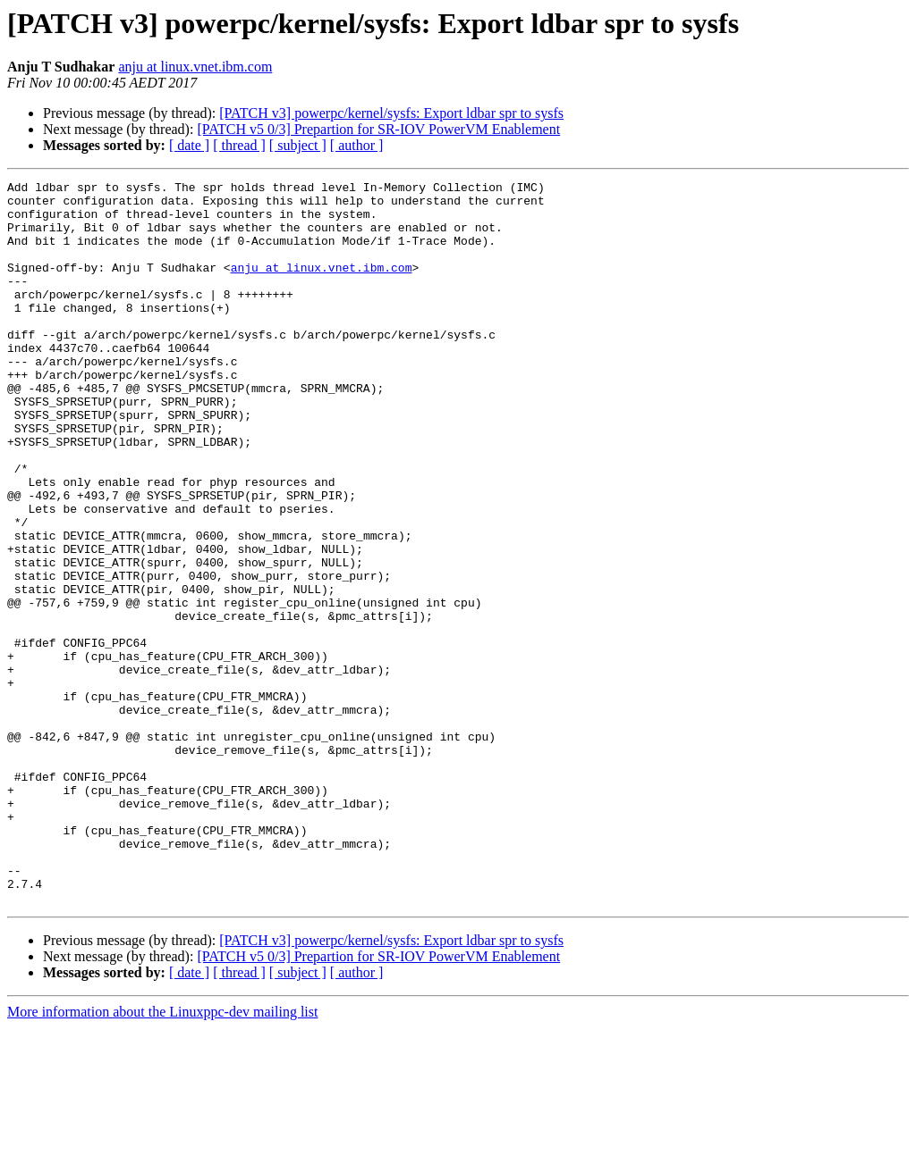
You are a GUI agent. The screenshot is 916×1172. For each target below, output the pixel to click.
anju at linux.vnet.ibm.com (195, 66)
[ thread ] (239, 145)
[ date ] (189, 145)
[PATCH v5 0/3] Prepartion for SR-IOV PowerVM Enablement (378, 129)
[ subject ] (298, 145)
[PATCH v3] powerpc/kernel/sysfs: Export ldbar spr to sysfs (391, 113)
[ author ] (357, 145)
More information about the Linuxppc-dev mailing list (162, 1156)
